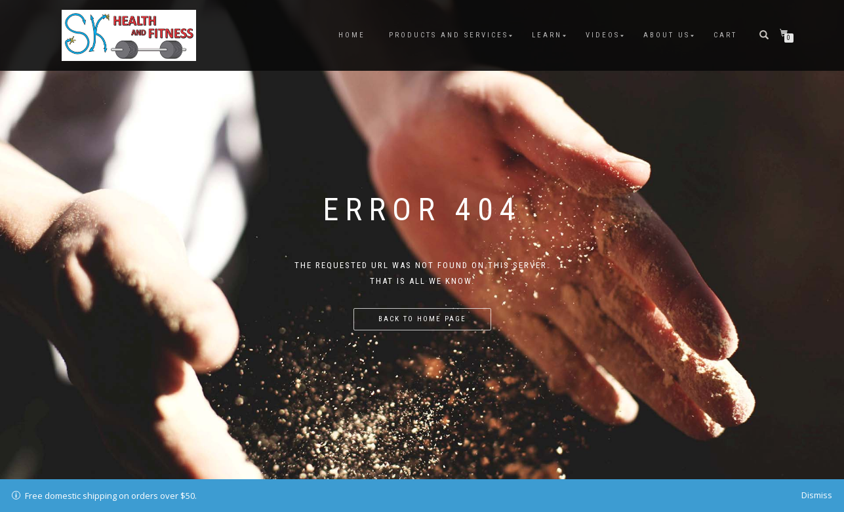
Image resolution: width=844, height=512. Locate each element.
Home (351, 35)
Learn (547, 35)
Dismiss (816, 495)
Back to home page (422, 319)
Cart (725, 35)
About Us (666, 35)
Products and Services (448, 35)
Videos (603, 35)
